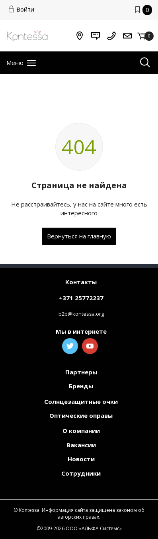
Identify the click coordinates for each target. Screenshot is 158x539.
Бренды (81, 386)
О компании (81, 431)
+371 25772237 (81, 298)
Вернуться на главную (79, 236)
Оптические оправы (81, 415)
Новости (81, 459)
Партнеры (81, 372)
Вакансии (81, 445)
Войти (21, 9)
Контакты (81, 282)
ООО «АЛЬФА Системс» (94, 528)
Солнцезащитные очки (81, 401)
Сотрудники (81, 473)
